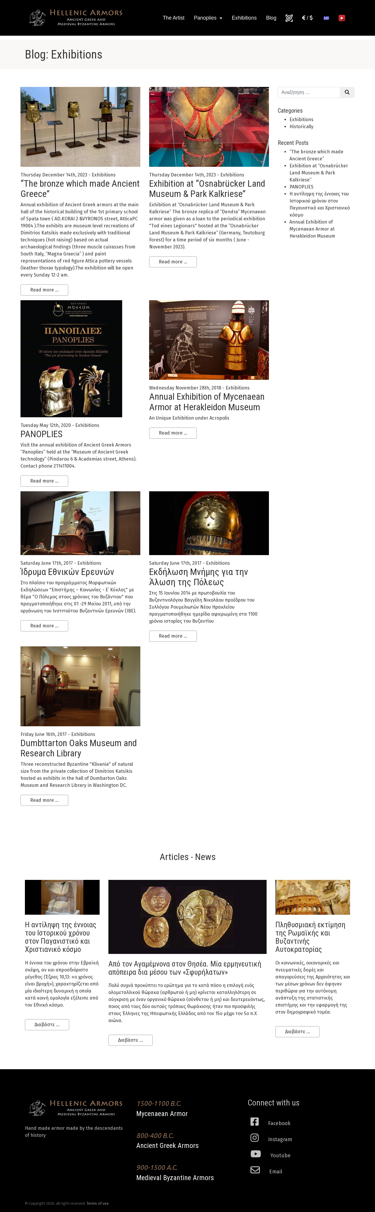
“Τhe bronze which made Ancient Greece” (80, 188)
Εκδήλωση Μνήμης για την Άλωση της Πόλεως (198, 577)
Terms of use (97, 1203)
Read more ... (44, 290)
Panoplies (206, 18)
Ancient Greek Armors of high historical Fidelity (76, 18)
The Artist (173, 18)
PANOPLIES (41, 434)
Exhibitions (244, 18)
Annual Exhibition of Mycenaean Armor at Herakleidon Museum (207, 401)
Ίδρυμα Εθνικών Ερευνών (67, 571)
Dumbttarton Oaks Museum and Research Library (79, 748)
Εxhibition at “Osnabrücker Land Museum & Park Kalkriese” (207, 188)
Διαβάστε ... (47, 1024)
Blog (271, 18)
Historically (301, 126)
